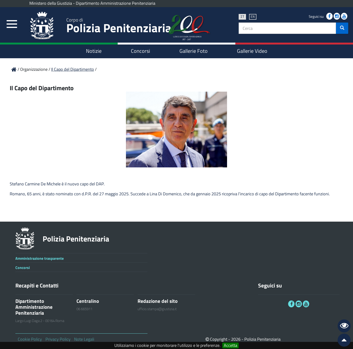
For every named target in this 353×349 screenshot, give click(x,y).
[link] (11, 24)
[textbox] (287, 28)
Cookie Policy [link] (30, 339)
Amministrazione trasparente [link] (39, 258)
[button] (342, 28)
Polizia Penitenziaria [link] (118, 26)
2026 (236, 339)
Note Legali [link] (84, 339)
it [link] (242, 16)
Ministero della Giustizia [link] (50, 3)
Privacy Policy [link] (58, 339)
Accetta (230, 345)
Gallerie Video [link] (252, 51)
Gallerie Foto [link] (193, 51)
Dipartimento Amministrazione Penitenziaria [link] (115, 3)
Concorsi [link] (140, 51)
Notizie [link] (94, 51)
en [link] (253, 16)
